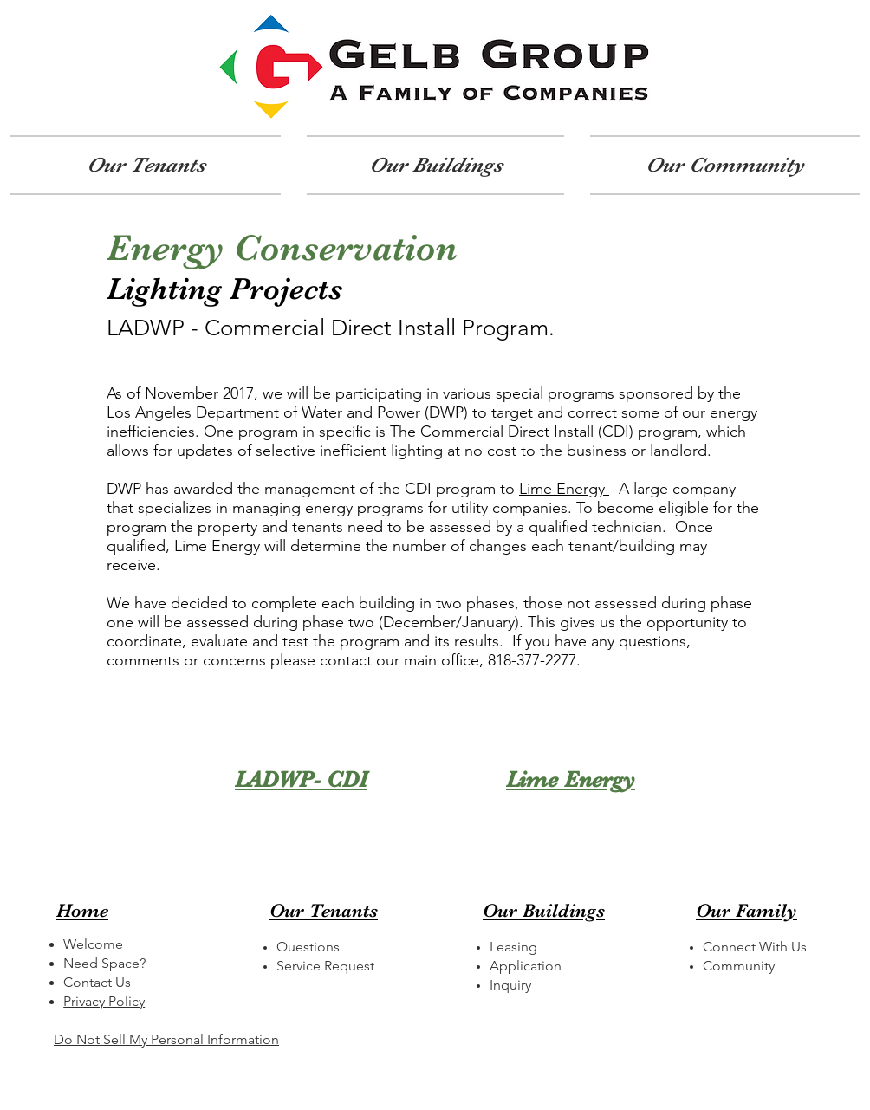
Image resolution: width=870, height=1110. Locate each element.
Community (739, 965)
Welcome (93, 944)
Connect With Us (755, 946)
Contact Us (97, 982)
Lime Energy (564, 488)
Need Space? (104, 963)
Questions (308, 946)
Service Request (325, 965)
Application (526, 965)
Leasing (513, 946)
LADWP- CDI (301, 779)
